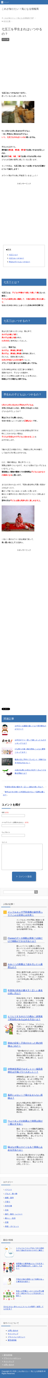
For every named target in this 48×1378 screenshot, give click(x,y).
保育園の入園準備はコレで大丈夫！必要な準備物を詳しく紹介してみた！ (30, 1266)
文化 (7, 1210)
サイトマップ (13, 1334)
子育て (7, 1202)
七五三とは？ (13, 255)
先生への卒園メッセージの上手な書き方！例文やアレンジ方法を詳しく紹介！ (30, 1293)
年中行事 (5, 39)
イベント (8, 1189)
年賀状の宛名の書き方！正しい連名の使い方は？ (24, 787)
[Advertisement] (24, 67)
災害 (7, 1222)
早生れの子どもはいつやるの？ (19, 262)
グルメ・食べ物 (11, 1194)
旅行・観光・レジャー (13, 1214)
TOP (18, 18)
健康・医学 (9, 1198)
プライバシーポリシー (16, 1337)
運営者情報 (12, 1340)
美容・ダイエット (12, 1226)
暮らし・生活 (10, 1218)
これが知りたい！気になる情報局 (20, 9)
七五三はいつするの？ (16, 258)
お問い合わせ (13, 1331)
